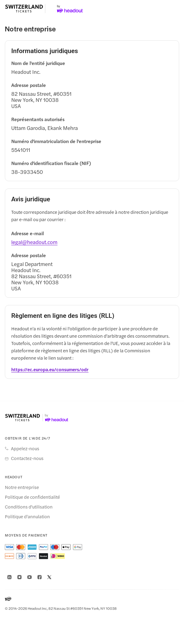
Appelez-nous (25, 448)
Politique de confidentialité (32, 497)
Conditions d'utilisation (29, 507)
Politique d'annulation (27, 516)
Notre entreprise (22, 487)
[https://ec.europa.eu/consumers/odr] (50, 369)
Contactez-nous (27, 458)
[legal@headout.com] (34, 242)
